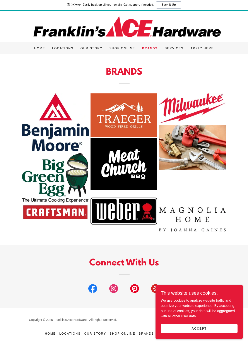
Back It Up (169, 4)
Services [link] (174, 48)
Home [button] (50, 333)
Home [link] (39, 48)
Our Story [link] (91, 48)
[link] (124, 26)
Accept (199, 328)
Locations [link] (63, 48)
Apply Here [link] (202, 48)
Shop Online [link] (122, 48)
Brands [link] (150, 48)
